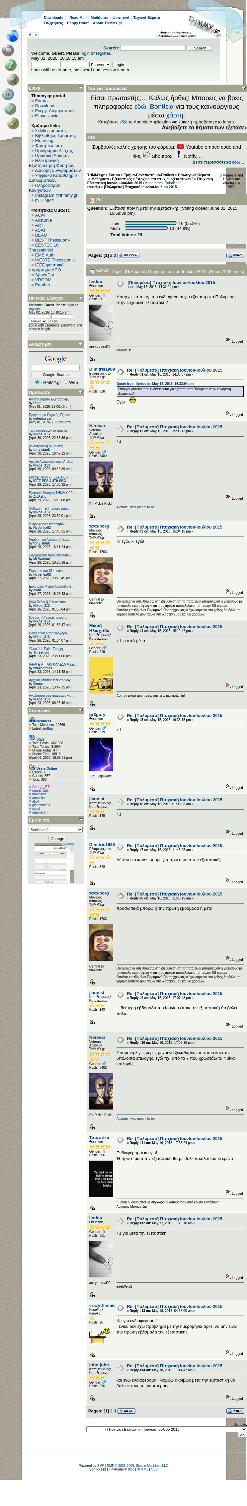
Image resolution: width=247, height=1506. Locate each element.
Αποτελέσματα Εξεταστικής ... (50, 399)
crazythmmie (102, 1305)
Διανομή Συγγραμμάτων (58, 170)
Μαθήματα (99, 18)
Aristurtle (43, 220)
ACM (40, 215)
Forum (41, 100)
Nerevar (97, 425)
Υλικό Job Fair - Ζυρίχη (46, 649)
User (37, 403)
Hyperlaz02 (42, 528)
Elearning (44, 140)
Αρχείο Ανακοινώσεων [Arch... (51, 462)
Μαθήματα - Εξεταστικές (111, 179)
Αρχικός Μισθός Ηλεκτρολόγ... (51, 680)
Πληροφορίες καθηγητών (47, 524)
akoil (35, 801)
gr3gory (97, 714)
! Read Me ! (77, 18)
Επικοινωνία (47, 115)
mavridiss (39, 794)
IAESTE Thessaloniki (55, 259)
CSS (154, 1469)
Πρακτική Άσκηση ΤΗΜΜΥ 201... (53, 493)
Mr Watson (41, 559)
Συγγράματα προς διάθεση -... (51, 555)
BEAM (41, 235)
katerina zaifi (43, 418)
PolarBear (173, 183)
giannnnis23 (41, 805)
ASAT (40, 230)
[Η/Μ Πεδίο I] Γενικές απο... (49, 602)
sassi (36, 809)
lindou (95, 281)
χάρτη (174, 115)
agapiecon (39, 812)
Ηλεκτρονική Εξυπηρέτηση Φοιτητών (51, 163)
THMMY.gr (96, 175)
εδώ (140, 106)
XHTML (142, 1469)
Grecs (37, 683)
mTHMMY (45, 200)
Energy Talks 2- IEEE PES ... (50, 477)
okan (37, 590)
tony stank (41, 450)
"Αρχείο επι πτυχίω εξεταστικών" (164, 179)
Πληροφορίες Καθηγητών (44, 188)
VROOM (43, 279)
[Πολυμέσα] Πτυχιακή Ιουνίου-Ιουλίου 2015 (140, 187)
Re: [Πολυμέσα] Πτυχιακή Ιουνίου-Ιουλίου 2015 (174, 370)
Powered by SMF (91, 1466)
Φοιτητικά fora (48, 145)
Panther (42, 284)
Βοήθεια (162, 106)
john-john (99, 1364)
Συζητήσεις (53, 23)
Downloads (53, 18)
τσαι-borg (99, 526)
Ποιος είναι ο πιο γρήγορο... (49, 633)
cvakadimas (42, 668)
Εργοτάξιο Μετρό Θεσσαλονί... (51, 586)
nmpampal (40, 790)
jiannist (97, 798)
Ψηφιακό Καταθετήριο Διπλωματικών (53, 178)
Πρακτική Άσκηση (52, 155)
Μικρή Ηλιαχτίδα (99, 628)
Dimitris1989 (102, 369)
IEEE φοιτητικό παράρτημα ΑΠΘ (46, 267)
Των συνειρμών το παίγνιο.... (50, 430)
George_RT (40, 787)
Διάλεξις (39, 496)
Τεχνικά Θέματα (146, 18)
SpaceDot (44, 274)
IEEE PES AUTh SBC (49, 481)
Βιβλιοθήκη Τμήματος (55, 135)
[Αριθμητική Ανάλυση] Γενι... (49, 539)
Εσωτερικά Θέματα (194, 175)
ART (39, 225)
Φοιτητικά (121, 18)
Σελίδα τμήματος (51, 130)
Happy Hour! (78, 23)
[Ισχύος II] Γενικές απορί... (48, 617)
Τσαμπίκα (99, 1137)
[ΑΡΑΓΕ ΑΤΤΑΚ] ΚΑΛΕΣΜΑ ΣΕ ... (53, 664)
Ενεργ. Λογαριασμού (55, 110)
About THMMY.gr (107, 23)
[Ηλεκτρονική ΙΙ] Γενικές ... (48, 446)
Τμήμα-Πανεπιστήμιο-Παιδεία (149, 175)
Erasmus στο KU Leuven (47, 571)
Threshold (41, 652)
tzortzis (93, 187)
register (103, 53)
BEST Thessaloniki (53, 240)
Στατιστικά (39, 710)
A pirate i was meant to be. (136, 507)
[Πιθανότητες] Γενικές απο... (49, 508)
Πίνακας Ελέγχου (46, 298)
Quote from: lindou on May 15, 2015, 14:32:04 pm (155, 384)
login (85, 53)
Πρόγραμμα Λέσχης (54, 150)
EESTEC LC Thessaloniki (44, 247)
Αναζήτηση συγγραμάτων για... (51, 695)
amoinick (38, 798)
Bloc (131, 1469)
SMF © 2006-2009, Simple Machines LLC (137, 1466)
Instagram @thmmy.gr (56, 195)
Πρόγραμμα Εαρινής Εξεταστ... (51, 415)
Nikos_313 (41, 434)
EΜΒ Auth (45, 254)
